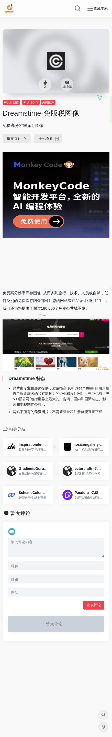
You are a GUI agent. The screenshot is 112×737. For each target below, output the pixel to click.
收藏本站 (101, 8)
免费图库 (48, 102)
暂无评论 (20, 513)
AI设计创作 (11, 102)
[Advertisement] (56, 263)
